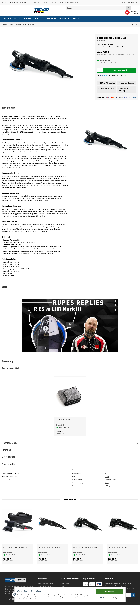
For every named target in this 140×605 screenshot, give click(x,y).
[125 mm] (107, 474)
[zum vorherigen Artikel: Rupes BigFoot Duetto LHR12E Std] (132, 24)
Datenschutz (65, 583)
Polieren (11, 480)
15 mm (107, 477)
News (115, 2)
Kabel (107, 483)
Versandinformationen (45, 586)
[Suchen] (96, 8)
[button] (132, 2)
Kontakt (122, 2)
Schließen (107, 597)
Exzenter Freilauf (110, 480)
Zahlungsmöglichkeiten (46, 583)
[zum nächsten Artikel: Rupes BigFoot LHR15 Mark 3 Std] (136, 24)
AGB (62, 586)
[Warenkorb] (131, 12)
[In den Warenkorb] (120, 70)
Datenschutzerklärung (112, 586)
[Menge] (100, 70)
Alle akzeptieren (113, 591)
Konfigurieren (120, 597)
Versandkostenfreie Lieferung (126, 54)
